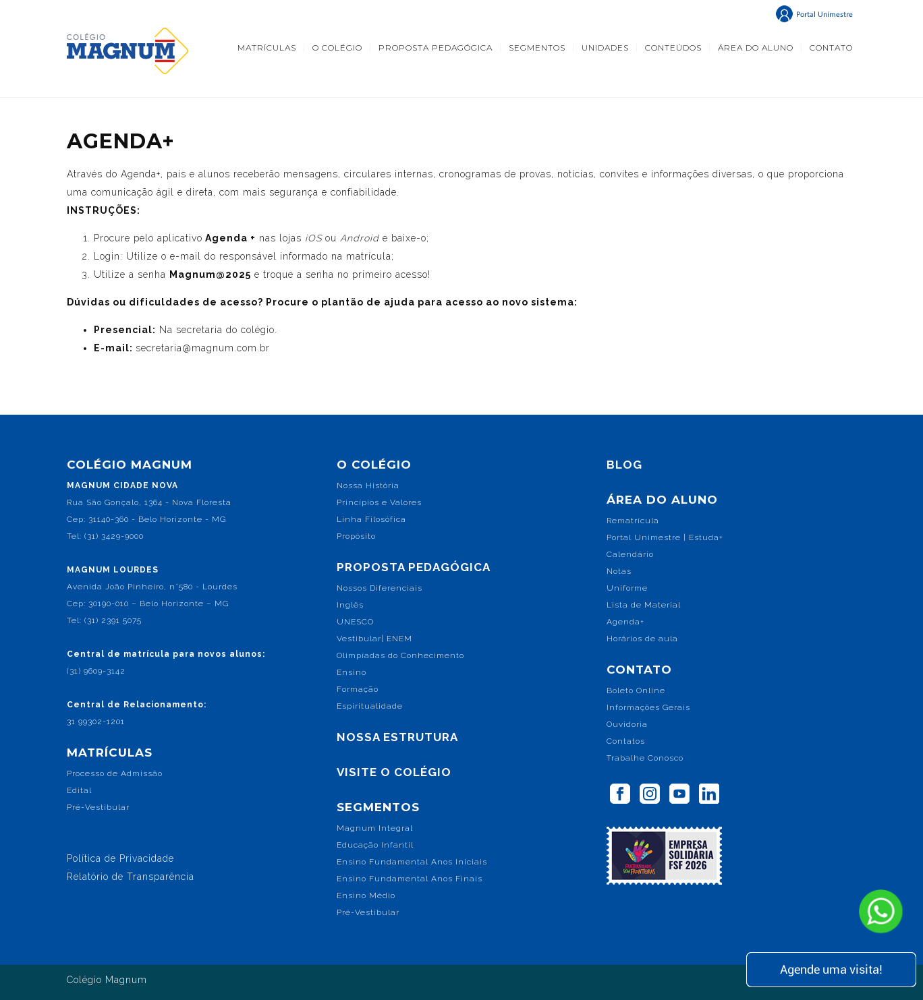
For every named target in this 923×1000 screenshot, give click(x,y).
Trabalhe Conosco (645, 758)
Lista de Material (644, 605)
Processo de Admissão (115, 773)
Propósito (356, 536)
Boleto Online (636, 690)
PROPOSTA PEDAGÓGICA (436, 47)
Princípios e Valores (379, 502)
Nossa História (368, 485)
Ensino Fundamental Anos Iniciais (412, 861)
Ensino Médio (366, 895)
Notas (619, 571)
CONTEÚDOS (673, 47)
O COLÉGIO (337, 47)
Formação (358, 689)
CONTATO (831, 47)
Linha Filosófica (371, 519)
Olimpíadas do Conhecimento (400, 655)
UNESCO (355, 621)
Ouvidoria (627, 724)
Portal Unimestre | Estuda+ (665, 537)
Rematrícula (633, 520)
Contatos (626, 741)
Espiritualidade (370, 706)
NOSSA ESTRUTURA (397, 737)
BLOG (624, 464)
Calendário (630, 554)
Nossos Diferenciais (379, 588)
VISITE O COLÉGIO (394, 772)
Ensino (351, 672)
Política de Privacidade (120, 858)
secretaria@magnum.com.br (203, 348)
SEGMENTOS (537, 47)
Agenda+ (625, 621)
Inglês (350, 605)
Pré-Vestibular (98, 807)
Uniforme (627, 588)
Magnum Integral (375, 828)
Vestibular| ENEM (374, 638)
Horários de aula (642, 638)
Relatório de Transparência (130, 876)
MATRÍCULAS (266, 47)
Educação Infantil (375, 845)
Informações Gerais (648, 707)
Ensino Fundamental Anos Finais (409, 878)
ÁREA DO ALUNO (755, 47)
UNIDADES (605, 47)
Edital (79, 790)
